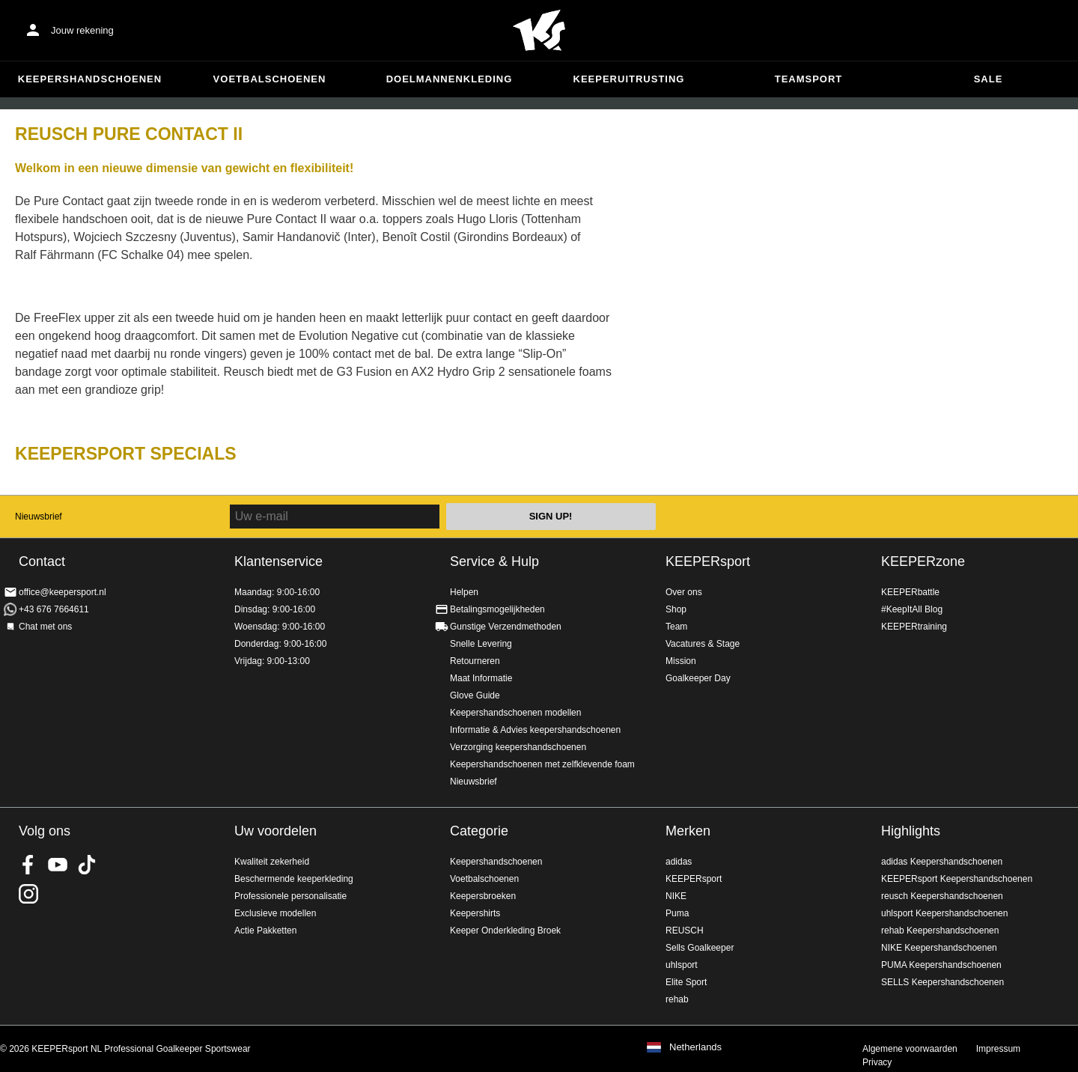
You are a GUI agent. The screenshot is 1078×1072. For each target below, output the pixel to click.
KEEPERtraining (914, 626)
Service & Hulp (494, 561)
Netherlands (695, 1047)
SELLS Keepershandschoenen (942, 982)
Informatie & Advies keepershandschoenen (535, 730)
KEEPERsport (708, 561)
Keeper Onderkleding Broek (505, 930)
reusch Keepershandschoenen (942, 896)
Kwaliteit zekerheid (271, 861)
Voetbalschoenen (269, 79)
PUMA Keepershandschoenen (941, 965)
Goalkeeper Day (698, 678)
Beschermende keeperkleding (293, 879)
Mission (681, 661)
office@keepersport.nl (62, 592)
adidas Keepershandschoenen (941, 861)
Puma (677, 913)
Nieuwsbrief (38, 516)
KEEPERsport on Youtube (57, 864)
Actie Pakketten (265, 930)
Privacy (877, 1062)
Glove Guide (475, 695)
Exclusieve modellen (275, 913)
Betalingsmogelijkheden (497, 609)
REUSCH (685, 930)
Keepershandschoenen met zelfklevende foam (542, 764)
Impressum (998, 1049)
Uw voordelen (275, 830)
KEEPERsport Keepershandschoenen (956, 879)
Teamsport (809, 79)
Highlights (910, 830)
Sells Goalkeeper (700, 947)
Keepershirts (475, 913)
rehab (677, 999)
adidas (679, 861)
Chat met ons (45, 626)
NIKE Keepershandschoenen (939, 947)
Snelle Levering (481, 644)
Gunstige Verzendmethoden (505, 626)
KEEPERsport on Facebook (28, 864)
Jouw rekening (82, 30)
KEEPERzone (923, 561)
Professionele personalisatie (290, 896)
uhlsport (682, 965)
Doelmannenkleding (449, 79)
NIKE (676, 896)
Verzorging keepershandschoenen (518, 747)
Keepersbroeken (483, 896)
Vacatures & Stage (703, 644)
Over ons (684, 592)
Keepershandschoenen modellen (515, 712)
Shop (676, 609)
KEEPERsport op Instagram (28, 894)
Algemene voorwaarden (909, 1049)
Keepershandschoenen (90, 79)
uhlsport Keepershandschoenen (944, 913)
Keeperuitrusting (629, 79)
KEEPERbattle (910, 592)
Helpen (464, 592)
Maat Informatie (481, 678)
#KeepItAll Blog (912, 609)
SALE (988, 79)
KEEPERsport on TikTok (87, 864)
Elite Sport (686, 982)
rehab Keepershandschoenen (940, 930)
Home (539, 31)
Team (676, 626)
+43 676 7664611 (54, 609)
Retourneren (475, 661)
